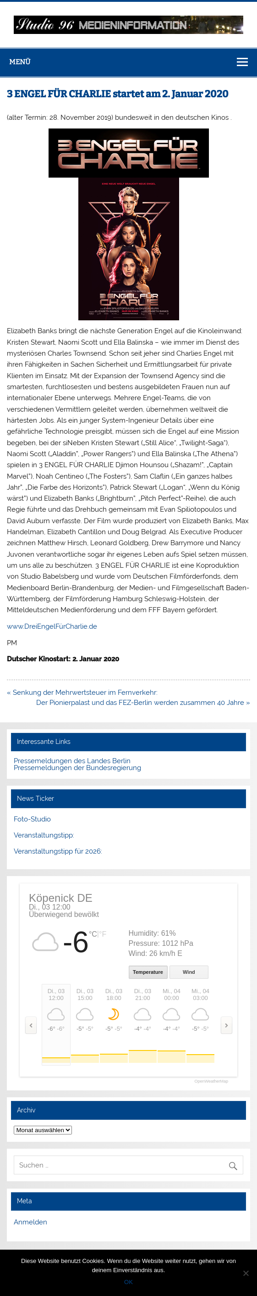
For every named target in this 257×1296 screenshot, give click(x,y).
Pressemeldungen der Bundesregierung (77, 768)
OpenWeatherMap (211, 1081)
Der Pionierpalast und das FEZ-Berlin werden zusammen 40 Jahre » (143, 702)
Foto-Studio (32, 819)
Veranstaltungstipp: (44, 835)
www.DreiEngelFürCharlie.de (52, 626)
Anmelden (30, 1222)
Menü (19, 62)
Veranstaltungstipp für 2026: (58, 851)
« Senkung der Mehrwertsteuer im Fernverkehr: (82, 692)
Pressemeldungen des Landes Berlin (72, 761)
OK (128, 1282)
